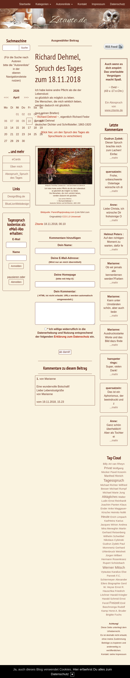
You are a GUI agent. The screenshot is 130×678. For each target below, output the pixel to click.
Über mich (16, 166)
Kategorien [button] (43, 4)
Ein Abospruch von (114, 106)
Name (16, 252)
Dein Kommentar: (65, 295)
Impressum (98, 4)
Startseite (25, 4)
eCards (16, 159)
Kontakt (82, 4)
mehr (115, 157)
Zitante (39, 224)
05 (41, 114)
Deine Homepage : (65, 276)
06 (5, 121)
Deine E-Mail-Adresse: (65, 260)
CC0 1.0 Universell (71, 216)
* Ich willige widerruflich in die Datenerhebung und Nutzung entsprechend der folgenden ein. (65, 333)
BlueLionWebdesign (17, 203)
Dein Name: (65, 245)
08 (17, 121)
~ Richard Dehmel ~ (47, 116)
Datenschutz (117, 4)
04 (35, 114)
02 (23, 114)
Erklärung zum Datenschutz (71, 336)
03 (29, 114)
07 (11, 121)
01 (17, 114)
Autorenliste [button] (64, 4)
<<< (6, 97)
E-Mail (16, 239)
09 (23, 121)
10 (29, 121)
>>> (26, 97)
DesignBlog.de (16, 196)
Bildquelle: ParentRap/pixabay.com (57, 212)
